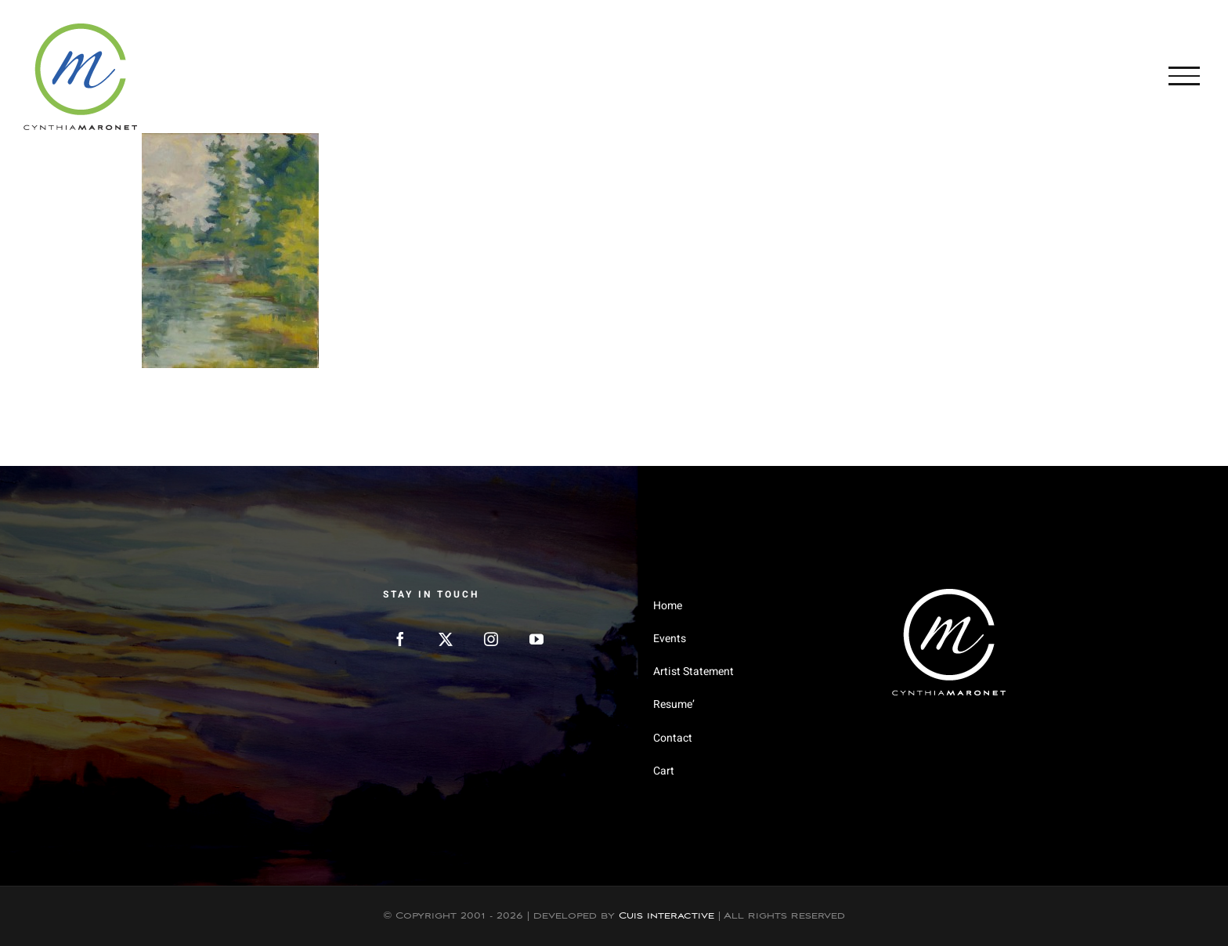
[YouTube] (536, 639)
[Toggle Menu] (1184, 76)
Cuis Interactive (666, 916)
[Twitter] (445, 639)
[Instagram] (491, 639)
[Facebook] (400, 639)
